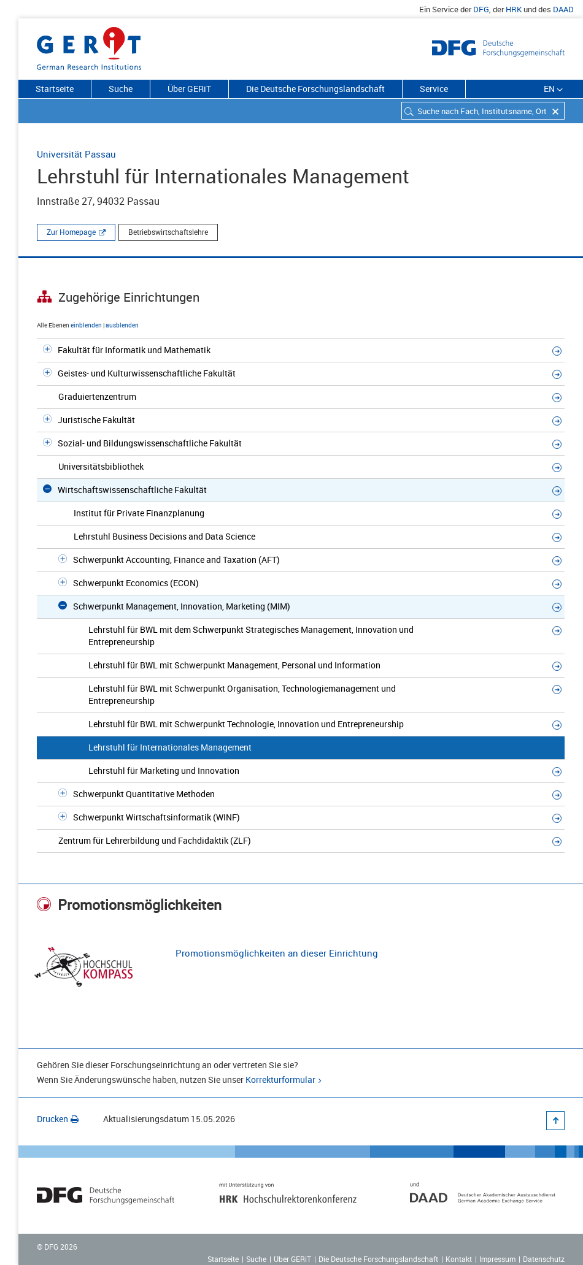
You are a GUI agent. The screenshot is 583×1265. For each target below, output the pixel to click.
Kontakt (459, 1259)
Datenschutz (544, 1259)
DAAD (563, 9)
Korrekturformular (280, 1079)
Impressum (497, 1259)
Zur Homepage (71, 232)
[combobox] (483, 111)
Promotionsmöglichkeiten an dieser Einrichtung (277, 953)
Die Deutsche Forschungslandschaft (315, 88)
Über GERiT (189, 88)
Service (434, 88)
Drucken (58, 1119)
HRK (514, 9)
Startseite (55, 88)
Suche (121, 88)
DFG (481, 9)
